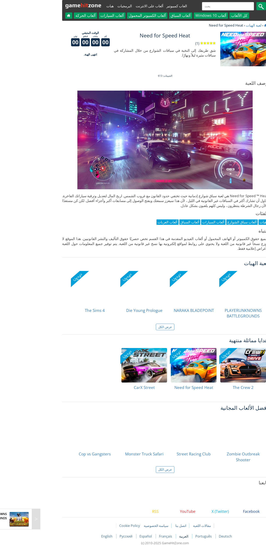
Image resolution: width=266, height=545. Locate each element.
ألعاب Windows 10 (178, 15)
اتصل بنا (148, 525)
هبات (78, 6)
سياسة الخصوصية (124, 525)
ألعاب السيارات (80, 15)
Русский (94, 536)
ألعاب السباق (149, 15)
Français (134, 536)
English (75, 536)
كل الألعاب (207, 15)
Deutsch (193, 536)
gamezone (51, 5)
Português (172, 536)
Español (114, 536)
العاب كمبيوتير (144, 6)
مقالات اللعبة (170, 525)
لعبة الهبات (221, 25)
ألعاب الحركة (53, 15)
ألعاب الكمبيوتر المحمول (115, 15)
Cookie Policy (97, 525)
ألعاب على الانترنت (117, 6)
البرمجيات (92, 6)
